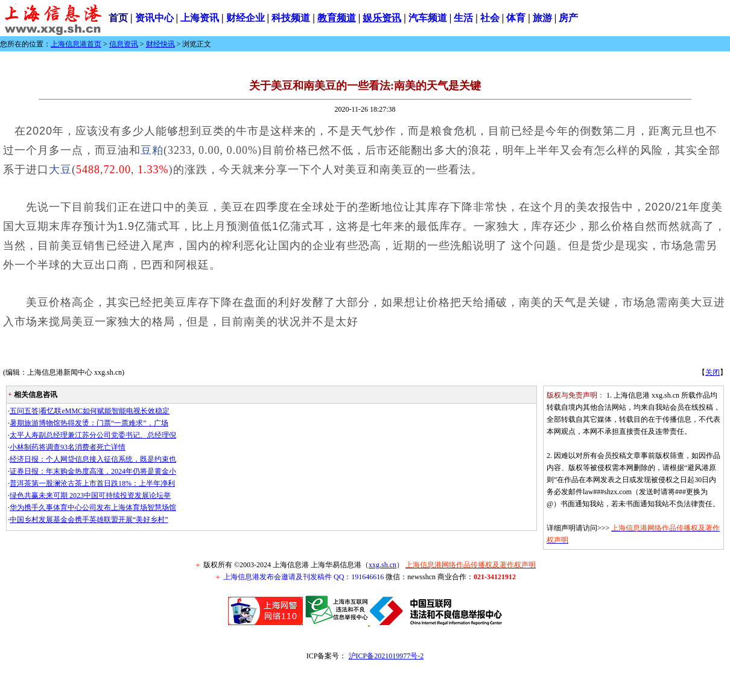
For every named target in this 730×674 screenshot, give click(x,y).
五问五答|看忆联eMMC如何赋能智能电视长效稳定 (90, 411)
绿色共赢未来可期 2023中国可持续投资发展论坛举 (90, 495)
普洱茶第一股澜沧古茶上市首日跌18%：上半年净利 (92, 483)
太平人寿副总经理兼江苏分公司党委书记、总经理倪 (93, 435)
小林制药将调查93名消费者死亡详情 (67, 447)
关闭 (712, 372)
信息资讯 (123, 44)
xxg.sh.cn (382, 565)
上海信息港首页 (76, 44)
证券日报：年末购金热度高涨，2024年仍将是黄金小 (93, 471)
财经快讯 (160, 44)
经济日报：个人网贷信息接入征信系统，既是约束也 (93, 459)
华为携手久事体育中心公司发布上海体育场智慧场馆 (93, 507)
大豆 (60, 170)
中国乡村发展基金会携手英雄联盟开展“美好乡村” (89, 519)
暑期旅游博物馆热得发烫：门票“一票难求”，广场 (89, 423)
